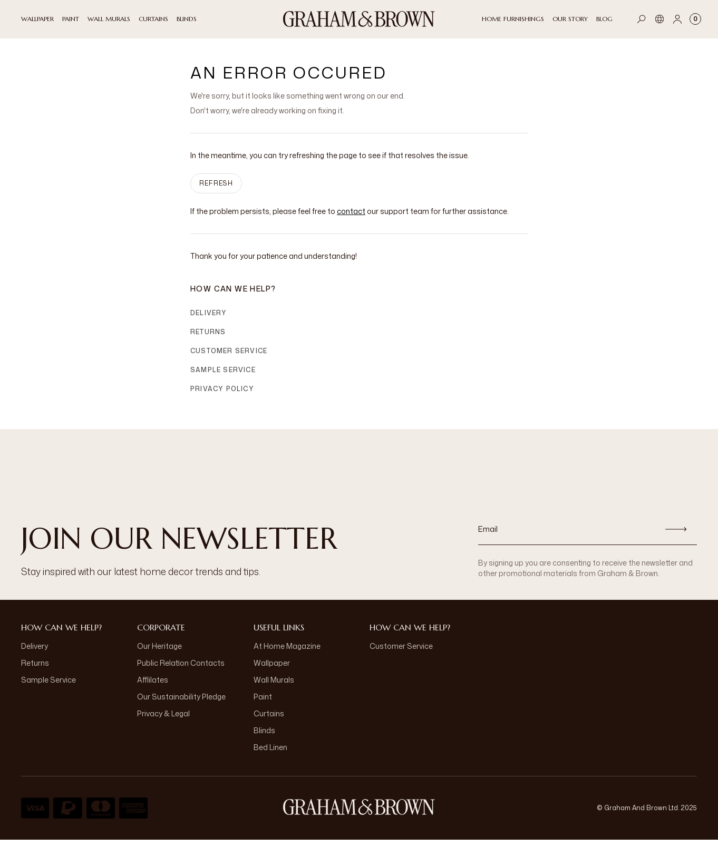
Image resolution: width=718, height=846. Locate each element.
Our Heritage (159, 652)
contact (351, 217)
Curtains (269, 720)
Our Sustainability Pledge (181, 703)
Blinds (264, 737)
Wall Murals (274, 686)
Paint (263, 703)
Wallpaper (272, 669)
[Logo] (359, 19)
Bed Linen (270, 753)
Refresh (216, 189)
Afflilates (152, 686)
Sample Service (223, 376)
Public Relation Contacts (181, 669)
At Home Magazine (287, 652)
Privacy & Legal (163, 720)
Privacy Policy (222, 395)
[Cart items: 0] (695, 19)
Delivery (208, 319)
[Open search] (641, 19)
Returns (208, 338)
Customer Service (228, 357)
